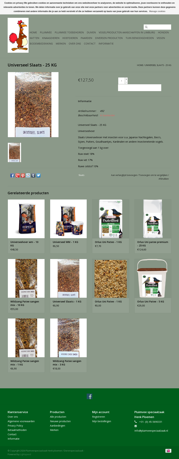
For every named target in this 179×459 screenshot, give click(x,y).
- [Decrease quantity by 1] (126, 82)
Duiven (91, 32)
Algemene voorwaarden (21, 421)
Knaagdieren (50, 38)
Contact (90, 43)
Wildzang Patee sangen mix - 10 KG (24, 303)
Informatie (106, 43)
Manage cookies (157, 11)
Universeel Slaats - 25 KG (158, 65)
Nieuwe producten (60, 421)
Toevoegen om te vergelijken (153, 175)
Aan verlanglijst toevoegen (124, 175)
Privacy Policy (15, 425)
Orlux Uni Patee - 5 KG (150, 301)
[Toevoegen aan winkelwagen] (139, 87)
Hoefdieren (70, 38)
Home (33, 32)
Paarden (86, 38)
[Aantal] (121, 80)
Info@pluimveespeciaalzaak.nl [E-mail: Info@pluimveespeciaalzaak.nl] (151, 430)
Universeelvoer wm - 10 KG (24, 243)
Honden (163, 32)
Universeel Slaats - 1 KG (67, 301)
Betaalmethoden (17, 430)
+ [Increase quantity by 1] (126, 79)
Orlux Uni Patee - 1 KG (108, 242)
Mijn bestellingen (101, 421)
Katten (34, 38)
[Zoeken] (157, 27)
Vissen (161, 38)
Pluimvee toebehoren (69, 32)
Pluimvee (46, 32)
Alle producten (58, 416)
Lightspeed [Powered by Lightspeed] (25, 454)
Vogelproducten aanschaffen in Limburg (127, 32)
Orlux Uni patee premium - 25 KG (152, 243)
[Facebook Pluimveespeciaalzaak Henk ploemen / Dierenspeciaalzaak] (89, 396)
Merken (61, 43)
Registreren (98, 416)
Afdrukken (164, 178)
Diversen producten (109, 38)
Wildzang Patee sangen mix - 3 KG (67, 362)
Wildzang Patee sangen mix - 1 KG (24, 362)
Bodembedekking (41, 43)
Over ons (75, 43)
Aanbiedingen (57, 425)
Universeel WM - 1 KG (65, 242)
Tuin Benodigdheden (140, 38)
